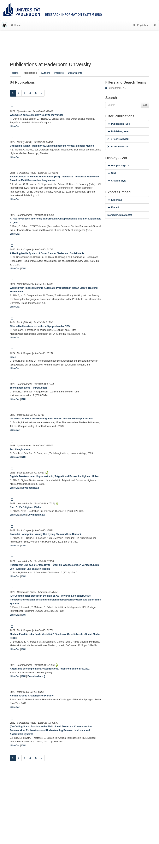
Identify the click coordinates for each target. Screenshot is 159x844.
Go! (145, 105)
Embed (113, 207)
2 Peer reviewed (117, 139)
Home (16, 25)
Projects (59, 73)
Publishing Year (118, 131)
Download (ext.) (30, 487)
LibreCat (14, 126)
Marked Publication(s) (119, 215)
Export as (115, 200)
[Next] (42, 93)
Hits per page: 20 (119, 165)
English (141, 25)
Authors (45, 73)
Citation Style (117, 180)
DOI (23, 268)
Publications (30, 73)
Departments (75, 73)
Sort (112, 173)
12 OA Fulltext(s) (118, 146)
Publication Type (119, 124)
